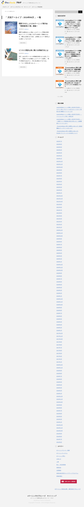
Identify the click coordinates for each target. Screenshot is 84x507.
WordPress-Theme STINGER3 (42, 500)
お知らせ (26, 29)
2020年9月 (59, 238)
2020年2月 (59, 258)
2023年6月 (59, 144)
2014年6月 (59, 442)
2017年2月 (59, 359)
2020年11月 (59, 233)
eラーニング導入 (60, 456)
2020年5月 (59, 250)
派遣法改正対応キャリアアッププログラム (67, 473)
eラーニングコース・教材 (63, 450)
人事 (57, 461)
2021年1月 (59, 227)
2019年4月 (59, 287)
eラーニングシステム (61, 453)
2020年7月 (59, 244)
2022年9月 (59, 170)
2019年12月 (59, 264)
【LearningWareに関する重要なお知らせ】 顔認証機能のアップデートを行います (73, 69)
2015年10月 (59, 402)
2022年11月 (59, 164)
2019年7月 (59, 279)
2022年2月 (59, 190)
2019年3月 (59, 290)
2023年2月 (59, 155)
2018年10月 (59, 304)
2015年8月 (59, 407)
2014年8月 (59, 436)
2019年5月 (59, 284)
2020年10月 (59, 236)
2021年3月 (59, 221)
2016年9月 (59, 370)
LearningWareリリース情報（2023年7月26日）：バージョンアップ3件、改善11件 (73, 39)
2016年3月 (59, 387)
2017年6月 (59, 350)
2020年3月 (59, 256)
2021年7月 (59, 210)
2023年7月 (59, 141)
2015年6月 (59, 413)
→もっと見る (60, 96)
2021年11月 (59, 198)
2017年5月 (59, 353)
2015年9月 (59, 405)
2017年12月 (59, 333)
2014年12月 (59, 425)
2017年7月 (59, 347)
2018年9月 (59, 307)
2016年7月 (59, 376)
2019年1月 (59, 296)
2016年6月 (59, 379)
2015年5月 (59, 416)
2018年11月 (59, 301)
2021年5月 (59, 216)
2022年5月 (59, 181)
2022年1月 (59, 193)
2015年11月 (59, 399)
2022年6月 (59, 178)
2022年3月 (59, 187)
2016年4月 (59, 385)
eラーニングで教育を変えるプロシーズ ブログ (42, 498)
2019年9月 (59, 273)
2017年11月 (59, 336)
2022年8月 (59, 173)
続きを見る (22, 42)
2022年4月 (59, 184)
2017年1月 (59, 362)
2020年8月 (59, 241)
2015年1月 (59, 422)
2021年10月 (59, 201)
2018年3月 (59, 324)
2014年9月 (59, 433)
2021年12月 (59, 195)
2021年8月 (59, 207)
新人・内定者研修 (61, 464)
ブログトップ (6, 7)
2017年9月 (59, 342)
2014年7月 (59, 439)
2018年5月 (59, 319)
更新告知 (58, 467)
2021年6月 (59, 213)
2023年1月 (59, 158)
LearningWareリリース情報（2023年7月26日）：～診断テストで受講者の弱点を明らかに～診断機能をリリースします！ (73, 54)
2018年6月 (59, 316)
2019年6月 (59, 281)
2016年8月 (59, 373)
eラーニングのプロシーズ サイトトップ (20, 7)
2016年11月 (59, 367)
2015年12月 (59, 396)
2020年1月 (59, 261)
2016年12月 (59, 364)
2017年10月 (59, 339)
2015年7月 (59, 410)
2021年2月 (59, 224)
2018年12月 (59, 299)
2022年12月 (59, 161)
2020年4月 (59, 253)
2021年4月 (59, 218)
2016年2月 (59, 390)
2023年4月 (59, 150)
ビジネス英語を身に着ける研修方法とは (33, 50)
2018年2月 (59, 327)
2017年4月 (59, 356)
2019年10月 (59, 270)
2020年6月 (59, 247)
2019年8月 (59, 276)
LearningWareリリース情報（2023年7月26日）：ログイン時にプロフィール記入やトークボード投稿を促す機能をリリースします (73, 24)
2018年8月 (59, 310)
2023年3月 (59, 152)
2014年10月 (59, 430)
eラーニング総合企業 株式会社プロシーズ (67, 489)
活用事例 (58, 470)
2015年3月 (59, 419)
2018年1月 (59, 330)
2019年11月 (59, 267)
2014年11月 (59, 428)
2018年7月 (59, 313)
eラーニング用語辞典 (37, 7)
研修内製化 (59, 476)
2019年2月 (59, 293)
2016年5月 (59, 382)
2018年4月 (59, 322)
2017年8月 (59, 344)
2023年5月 (59, 147)
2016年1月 (59, 393)
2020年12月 (59, 230)
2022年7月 (59, 175)
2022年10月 (59, 167)
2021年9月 (59, 204)
